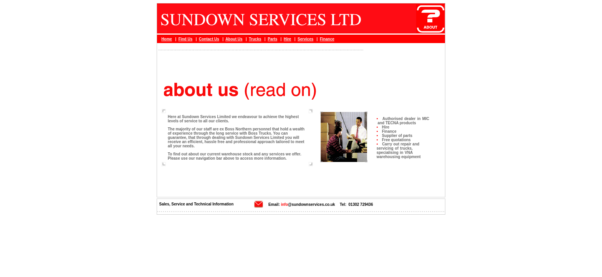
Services (305, 39)
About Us (233, 39)
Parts (272, 39)
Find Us (186, 39)
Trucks (255, 39)
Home (166, 39)
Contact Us (209, 39)
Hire (287, 39)
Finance (327, 39)
